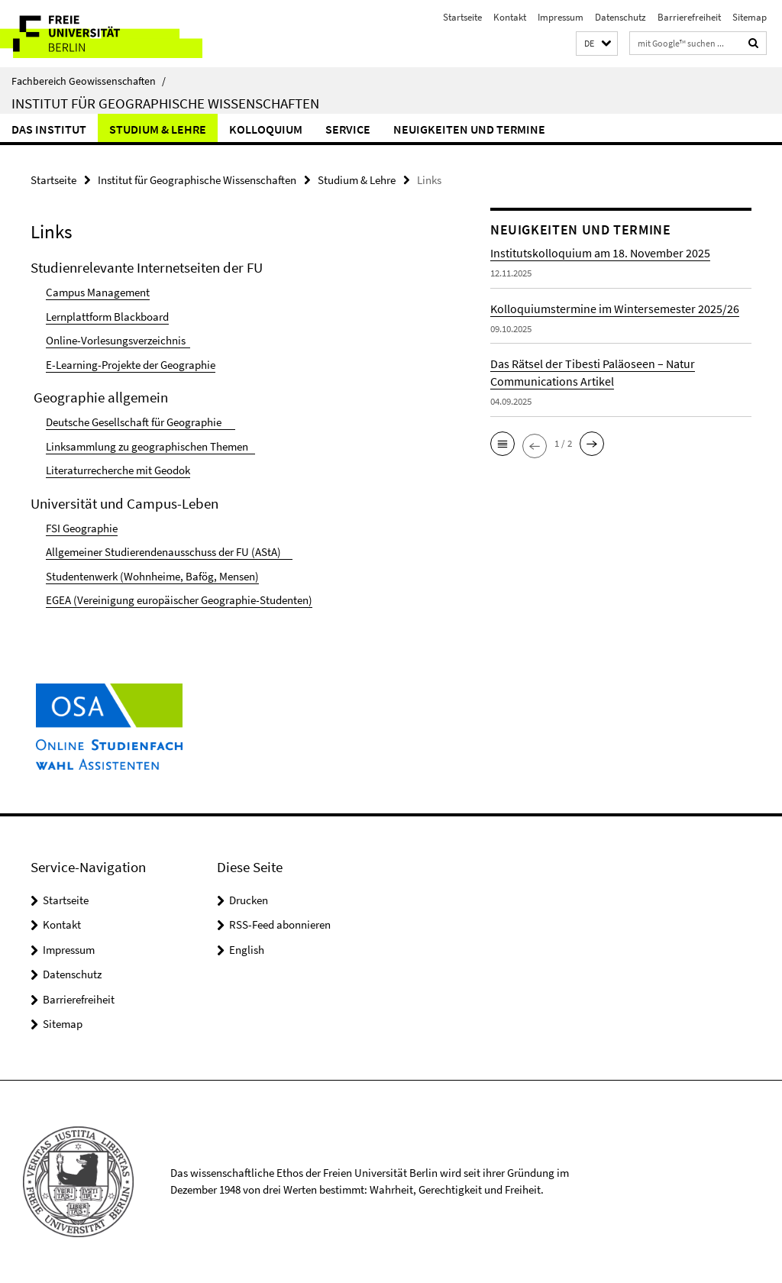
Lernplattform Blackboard (107, 316)
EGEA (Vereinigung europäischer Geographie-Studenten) (179, 600)
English (246, 949)
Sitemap (749, 17)
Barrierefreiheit (689, 17)
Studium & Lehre (157, 129)
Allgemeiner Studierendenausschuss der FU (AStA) (169, 552)
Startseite (462, 17)
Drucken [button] (248, 900)
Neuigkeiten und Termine (469, 129)
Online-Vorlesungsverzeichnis (118, 340)
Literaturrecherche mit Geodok (118, 470)
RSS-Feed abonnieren (280, 924)
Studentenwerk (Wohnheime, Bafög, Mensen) (152, 576)
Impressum (560, 17)
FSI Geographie (82, 528)
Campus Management (98, 292)
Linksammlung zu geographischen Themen (150, 446)
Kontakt (509, 17)
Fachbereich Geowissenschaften (88, 81)
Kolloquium (265, 129)
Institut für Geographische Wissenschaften (165, 103)
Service (347, 129)
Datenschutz (620, 17)
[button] (597, 44)
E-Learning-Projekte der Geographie (130, 364)
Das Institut (48, 129)
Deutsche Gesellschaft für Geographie (140, 422)
